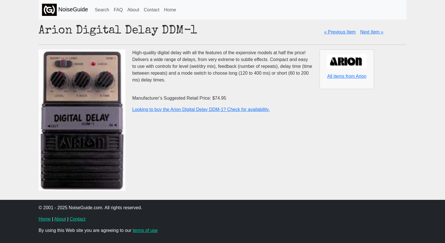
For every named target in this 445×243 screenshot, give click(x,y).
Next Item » (371, 32)
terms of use (145, 230)
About (133, 9)
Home (170, 9)
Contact (151, 9)
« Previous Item (340, 32)
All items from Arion (346, 76)
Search (102, 9)
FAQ (118, 9)
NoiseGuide (65, 10)
